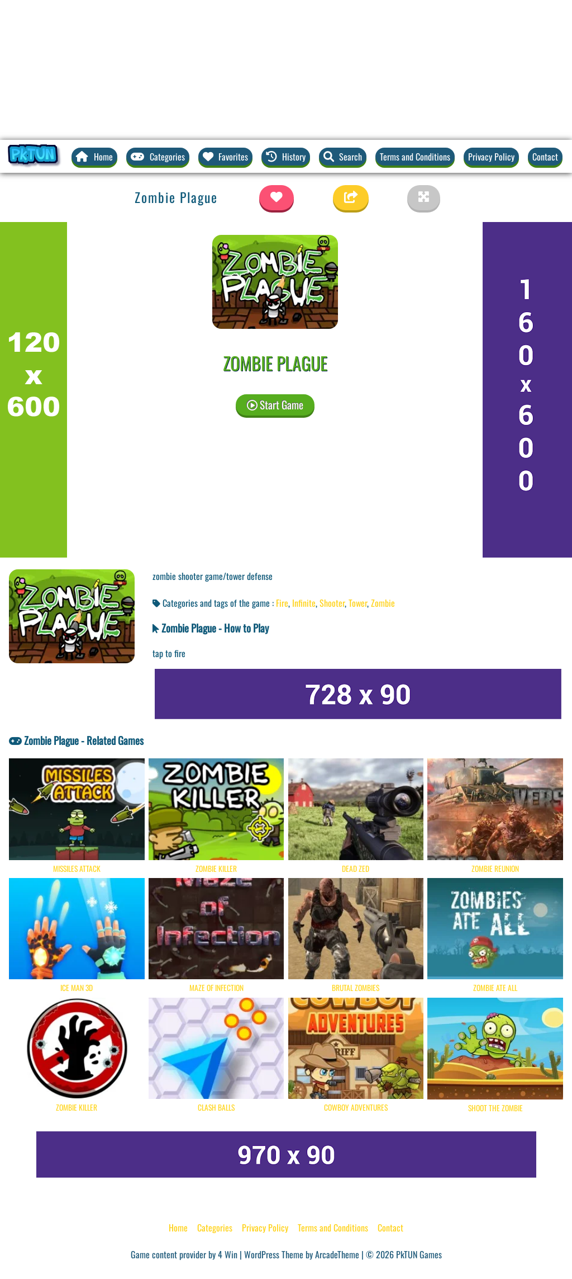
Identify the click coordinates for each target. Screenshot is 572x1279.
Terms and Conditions (415, 156)
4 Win (227, 1254)
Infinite (304, 603)
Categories (214, 1227)
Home (178, 1227)
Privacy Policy (491, 156)
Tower (358, 603)
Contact (545, 156)
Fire (282, 603)
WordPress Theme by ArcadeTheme (301, 1254)
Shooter (332, 603)
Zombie (383, 603)
